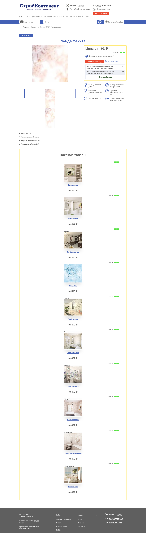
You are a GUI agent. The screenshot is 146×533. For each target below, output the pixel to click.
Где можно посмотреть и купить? (101, 56)
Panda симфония (73, 386)
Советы (55, 17)
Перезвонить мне (103, 9)
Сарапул (81, 5)
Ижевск (73, 5)
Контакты (81, 17)
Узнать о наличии (112, 61)
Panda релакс (73, 319)
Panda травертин (73, 420)
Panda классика (73, 353)
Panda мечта (73, 487)
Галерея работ (71, 17)
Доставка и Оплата (39, 17)
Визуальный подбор (115, 22)
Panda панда (73, 185)
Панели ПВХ (26, 36)
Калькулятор (28, 22)
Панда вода (73, 286)
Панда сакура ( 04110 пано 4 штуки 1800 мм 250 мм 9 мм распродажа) (105, 67)
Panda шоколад (73, 252)
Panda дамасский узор (72, 453)
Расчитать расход (95, 62)
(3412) (98, 5)
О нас (21, 17)
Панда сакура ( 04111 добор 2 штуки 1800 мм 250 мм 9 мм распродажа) (105, 72)
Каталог (28, 17)
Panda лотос (73, 218)
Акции (49, 17)
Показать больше (105, 77)
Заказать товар (101, 13)
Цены (88, 17)
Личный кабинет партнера (80, 9)
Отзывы (62, 17)
